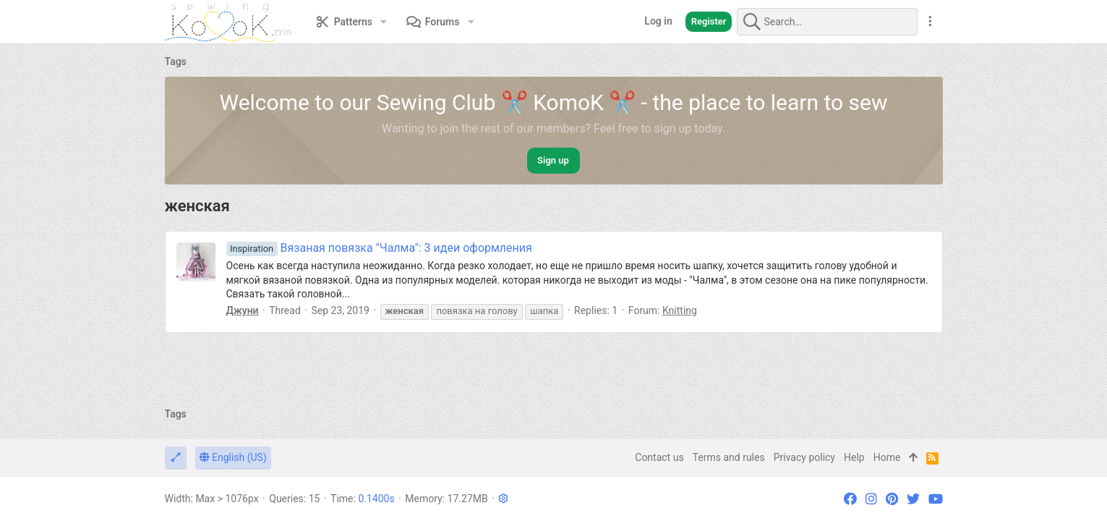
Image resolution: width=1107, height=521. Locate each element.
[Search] (827, 22)
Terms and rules (729, 457)
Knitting (679, 310)
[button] (383, 21)
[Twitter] (913, 499)
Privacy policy (804, 457)
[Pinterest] (892, 499)
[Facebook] (850, 499)
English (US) (233, 457)
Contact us (659, 457)
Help (854, 457)
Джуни (242, 310)
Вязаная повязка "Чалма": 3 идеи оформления (379, 248)
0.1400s (376, 498)
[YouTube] (935, 499)
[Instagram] (871, 499)
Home (887, 457)
